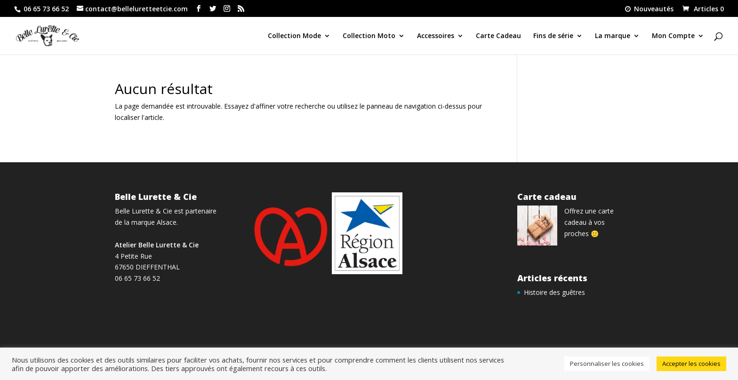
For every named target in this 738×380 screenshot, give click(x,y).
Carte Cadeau (498, 36)
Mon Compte (673, 36)
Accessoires (435, 36)
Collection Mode (294, 36)
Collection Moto (369, 36)
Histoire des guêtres (554, 292)
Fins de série (553, 36)
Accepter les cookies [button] (691, 363)
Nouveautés (649, 9)
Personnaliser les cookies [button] (607, 363)
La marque (612, 36)
